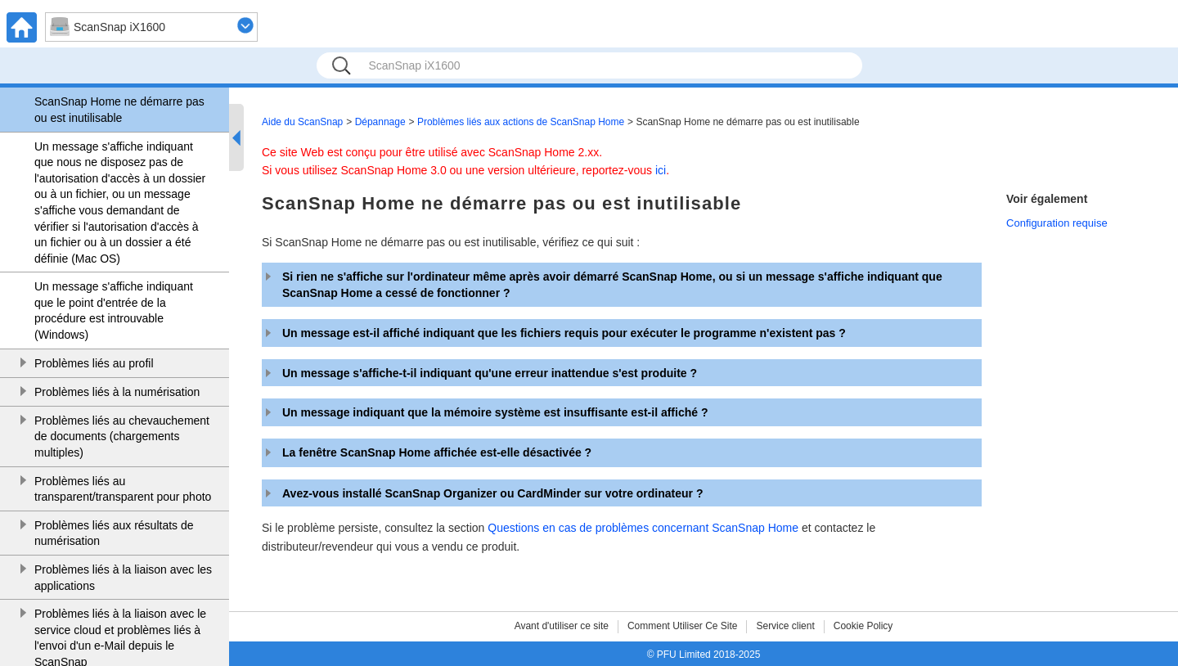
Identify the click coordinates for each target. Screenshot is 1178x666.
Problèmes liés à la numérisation (117, 391)
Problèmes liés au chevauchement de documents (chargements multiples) (121, 436)
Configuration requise (1057, 223)
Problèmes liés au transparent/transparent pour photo (122, 489)
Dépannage (380, 122)
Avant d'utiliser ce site (562, 626)
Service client (785, 626)
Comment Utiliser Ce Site (682, 626)
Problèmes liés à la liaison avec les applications (123, 577)
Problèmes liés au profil (94, 363)
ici (660, 170)
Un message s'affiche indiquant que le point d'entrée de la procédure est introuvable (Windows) (113, 310)
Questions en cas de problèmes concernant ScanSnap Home (643, 527)
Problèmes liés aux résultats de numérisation (114, 533)
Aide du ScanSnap (302, 122)
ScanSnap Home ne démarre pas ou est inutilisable (119, 109)
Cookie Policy (863, 626)
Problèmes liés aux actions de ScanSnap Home (520, 122)
